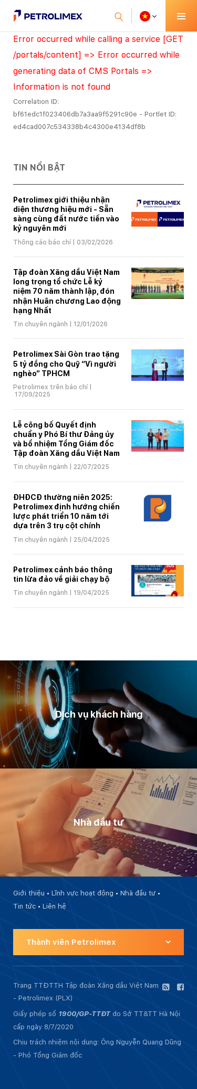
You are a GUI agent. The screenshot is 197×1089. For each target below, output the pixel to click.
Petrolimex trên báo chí (50, 387)
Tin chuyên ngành (40, 324)
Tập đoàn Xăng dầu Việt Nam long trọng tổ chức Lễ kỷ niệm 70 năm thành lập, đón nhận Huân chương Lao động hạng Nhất (67, 291)
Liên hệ (54, 906)
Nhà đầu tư (137, 893)
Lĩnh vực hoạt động (82, 893)
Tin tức (24, 906)
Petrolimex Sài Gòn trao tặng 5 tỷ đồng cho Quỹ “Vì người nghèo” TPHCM (66, 363)
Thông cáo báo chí (42, 242)
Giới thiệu (29, 893)
